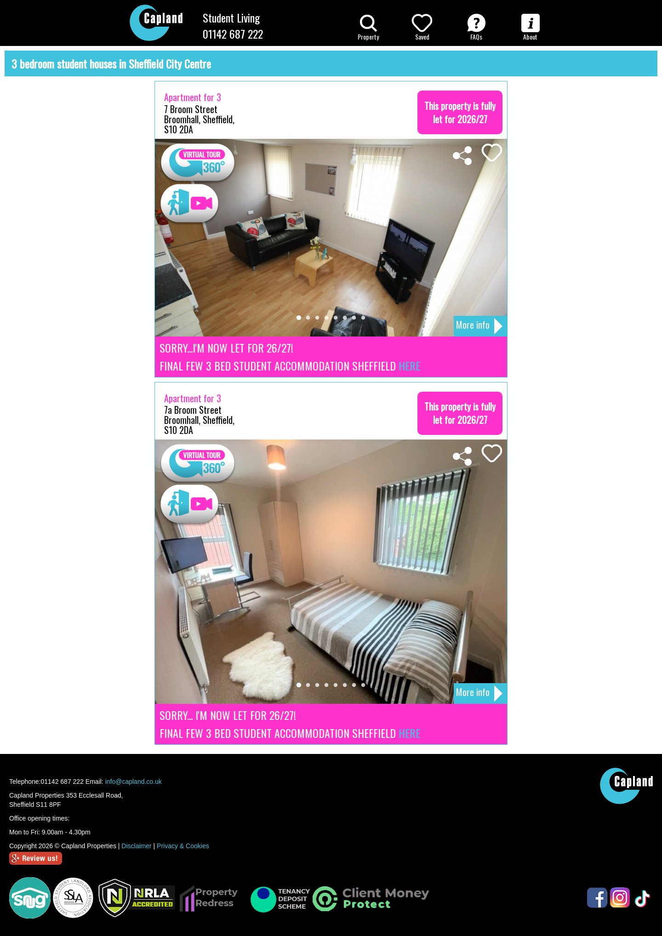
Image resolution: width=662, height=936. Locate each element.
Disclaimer (136, 846)
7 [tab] (354, 318)
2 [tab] (308, 318)
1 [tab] (298, 318)
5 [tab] (335, 318)
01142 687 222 (233, 33)
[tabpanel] (331, 238)
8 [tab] (363, 318)
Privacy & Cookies (183, 846)
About (530, 27)
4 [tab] (326, 318)
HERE (409, 365)
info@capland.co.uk (133, 781)
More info (479, 326)
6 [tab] (344, 318)
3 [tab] (317, 318)
